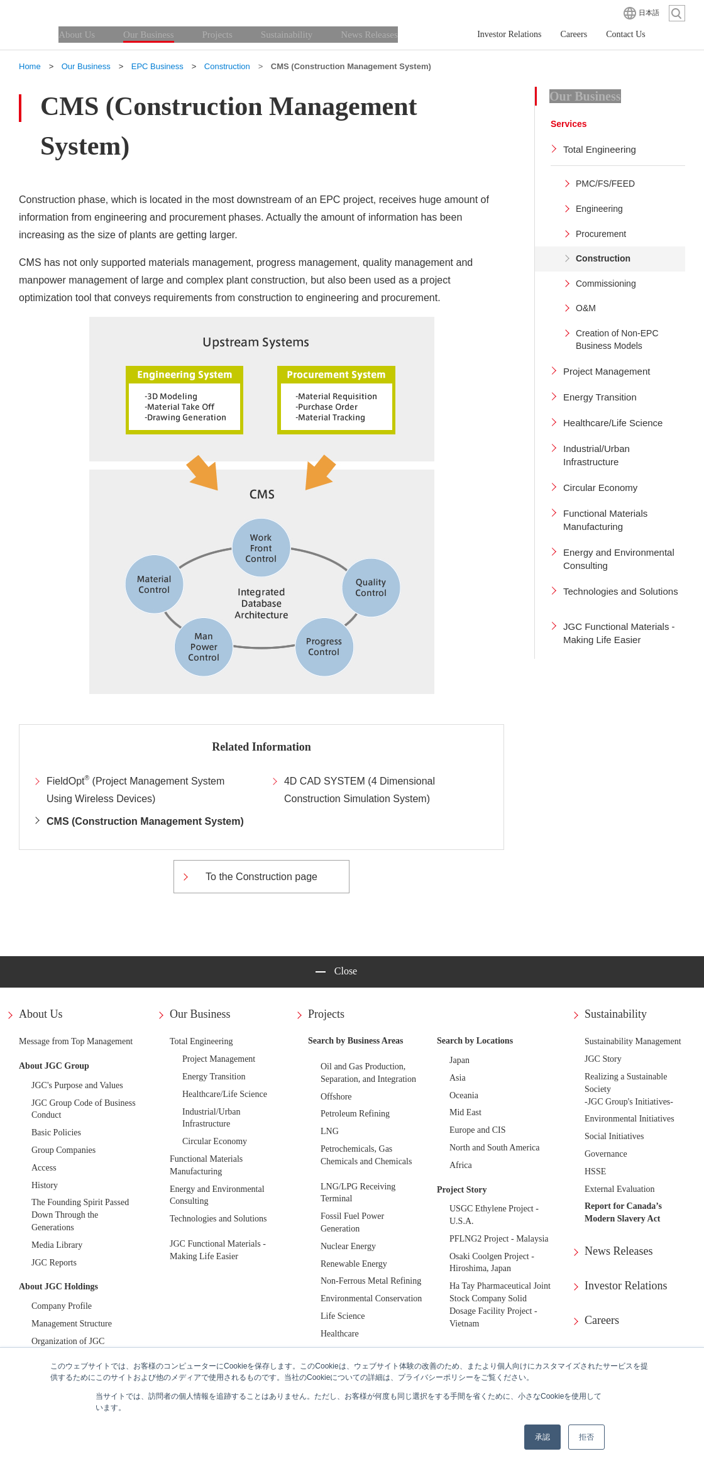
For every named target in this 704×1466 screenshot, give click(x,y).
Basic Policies (56, 1132)
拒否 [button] (586, 1437)
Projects (326, 1014)
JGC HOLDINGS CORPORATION (82, 12)
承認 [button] (542, 1437)
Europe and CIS (477, 1130)
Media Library (56, 1245)
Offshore (336, 1096)
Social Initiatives (614, 1136)
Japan (459, 1060)
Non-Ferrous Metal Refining (371, 1281)
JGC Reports (54, 1262)
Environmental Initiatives (629, 1118)
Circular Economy (214, 1141)
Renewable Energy (354, 1264)
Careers (602, 1320)
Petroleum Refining (355, 1113)
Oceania (463, 1095)
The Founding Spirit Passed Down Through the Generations (80, 1215)
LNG (330, 1131)
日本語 (649, 12)
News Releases (618, 1251)
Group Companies (63, 1150)
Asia (457, 1078)
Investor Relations (626, 1285)
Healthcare (340, 1333)
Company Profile (61, 1306)
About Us (41, 1014)
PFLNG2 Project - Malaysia (498, 1238)
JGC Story (603, 1059)
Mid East (465, 1112)
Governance (606, 1154)
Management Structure (71, 1323)
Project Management (218, 1059)
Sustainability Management (633, 1041)
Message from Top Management (76, 1041)
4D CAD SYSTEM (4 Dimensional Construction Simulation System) (359, 790)
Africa (460, 1165)
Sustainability (616, 1014)
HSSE (595, 1171)
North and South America (494, 1147)
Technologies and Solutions (218, 1218)
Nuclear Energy (348, 1246)
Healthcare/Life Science (224, 1094)
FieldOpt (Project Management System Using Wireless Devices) (135, 789)
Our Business (200, 1014)
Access (44, 1167)
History (44, 1185)
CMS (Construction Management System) (145, 821)
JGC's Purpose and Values (77, 1085)
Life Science (343, 1316)
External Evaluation (620, 1189)
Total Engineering (201, 1041)
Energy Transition (213, 1076)
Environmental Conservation (371, 1298)
